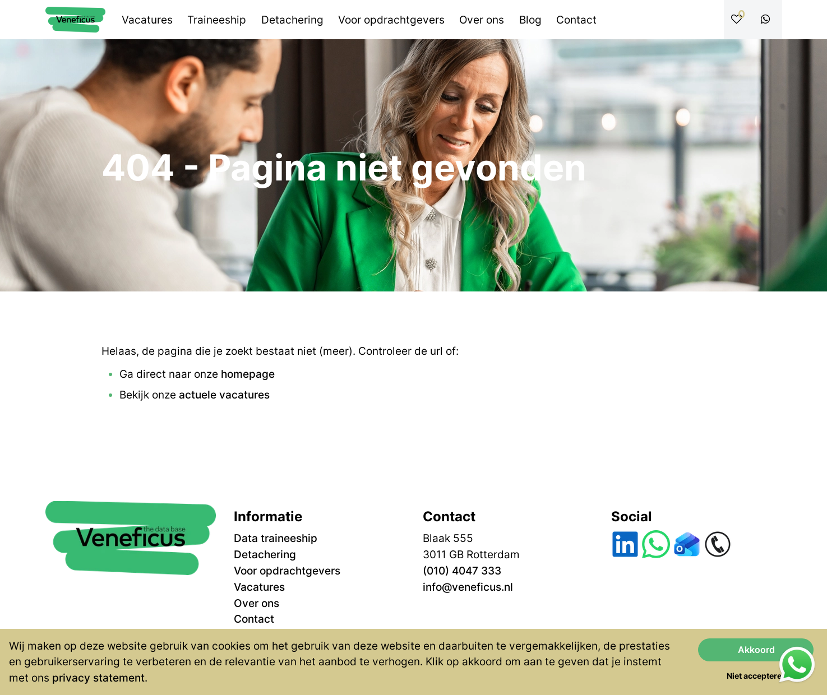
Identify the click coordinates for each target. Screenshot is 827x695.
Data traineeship (275, 538)
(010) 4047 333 (462, 570)
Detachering (265, 554)
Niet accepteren (757, 675)
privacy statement (98, 677)
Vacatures (259, 587)
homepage (248, 374)
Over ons (256, 603)
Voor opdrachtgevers (287, 570)
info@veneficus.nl (468, 587)
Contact (254, 618)
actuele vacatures (224, 394)
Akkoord (756, 649)
